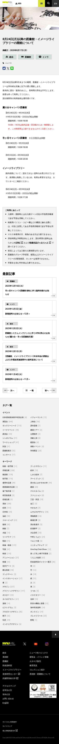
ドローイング (10, 520)
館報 (33, 619)
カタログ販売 (35, 661)
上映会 (35, 421)
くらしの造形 (37, 557)
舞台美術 (8, 570)
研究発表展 (8, 495)
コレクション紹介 (37, 669)
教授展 (8, 474)
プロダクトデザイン (12, 611)
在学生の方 (7, 690)
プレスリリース (38, 615)
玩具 (6, 619)
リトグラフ (9, 536)
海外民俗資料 (37, 607)
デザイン (8, 586)
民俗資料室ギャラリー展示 (42, 561)
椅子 (6, 615)
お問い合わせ (8, 698)
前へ (50, 390)
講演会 (7, 434)
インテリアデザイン (12, 624)
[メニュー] (41, 3)
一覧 (29, 390)
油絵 (6, 516)
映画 (7, 553)
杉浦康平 (35, 528)
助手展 (8, 478)
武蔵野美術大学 (10, 678)
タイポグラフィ (11, 599)
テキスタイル (37, 491)
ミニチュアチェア (38, 545)
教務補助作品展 (10, 487)
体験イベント (37, 446)
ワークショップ (11, 442)
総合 (4, 652)
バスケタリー (37, 595)
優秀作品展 (9, 482)
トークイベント (11, 429)
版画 (6, 524)
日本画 (7, 511)
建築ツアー (36, 429)
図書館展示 (9, 450)
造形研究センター (11, 673)
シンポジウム (10, 438)
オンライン (36, 611)
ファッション (37, 495)
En (55, 3)
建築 (34, 487)
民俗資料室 (7, 665)
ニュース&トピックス (39, 652)
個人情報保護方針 (10, 730)
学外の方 (6, 694)
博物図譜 (35, 516)
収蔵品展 (8, 499)
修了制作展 (8, 491)
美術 (7, 503)
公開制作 (35, 434)
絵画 (7, 507)
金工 (33, 503)
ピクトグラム (9, 607)
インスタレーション (12, 578)
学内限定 (35, 450)
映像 (6, 561)
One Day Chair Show (40, 549)
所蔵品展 (8, 470)
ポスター (8, 595)
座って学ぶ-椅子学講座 (40, 553)
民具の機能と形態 (39, 603)
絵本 (34, 470)
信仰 (34, 599)
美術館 (5, 656)
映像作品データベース (38, 242)
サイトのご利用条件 (10, 722)
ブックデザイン (38, 466)
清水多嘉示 (36, 524)
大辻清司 (35, 532)
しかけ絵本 (36, 474)
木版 (6, 532)
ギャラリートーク (12, 425)
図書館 (5, 661)
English (6, 702)
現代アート (8, 566)
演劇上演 (35, 438)
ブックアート (9, 574)
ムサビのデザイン (39, 511)
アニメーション (11, 557)
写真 (6, 549)
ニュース (8, 63)
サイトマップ (7, 726)
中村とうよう (37, 536)
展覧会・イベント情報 (39, 656)
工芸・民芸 (36, 499)
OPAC (17, 242)
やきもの (35, 507)
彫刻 (6, 541)
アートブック (37, 478)
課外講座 (35, 425)
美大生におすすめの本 (41, 482)
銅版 (6, 528)
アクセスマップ (9, 685)
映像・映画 (9, 545)
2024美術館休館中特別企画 (15, 417)
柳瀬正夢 (35, 520)
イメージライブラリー (12, 669)
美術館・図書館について (40, 673)
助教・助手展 (10, 466)
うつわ (34, 590)
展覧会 (8, 421)
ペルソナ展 (36, 541)
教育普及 (33, 665)
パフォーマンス (38, 417)
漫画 (6, 603)
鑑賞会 (34, 442)
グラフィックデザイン (14, 590)
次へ (9, 390)
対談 (6, 446)
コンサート (9, 454)
